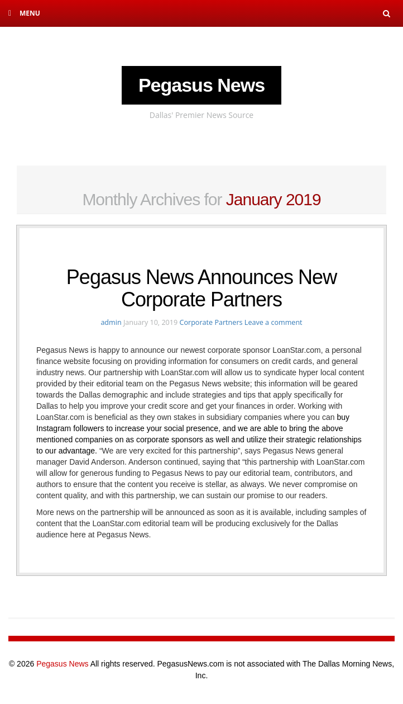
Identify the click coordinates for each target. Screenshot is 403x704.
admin (110, 322)
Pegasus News (201, 85)
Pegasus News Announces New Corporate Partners (201, 288)
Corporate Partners (210, 322)
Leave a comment (273, 322)
